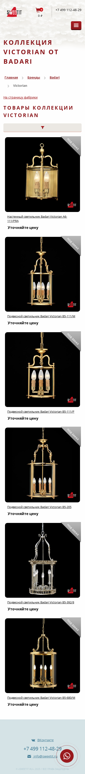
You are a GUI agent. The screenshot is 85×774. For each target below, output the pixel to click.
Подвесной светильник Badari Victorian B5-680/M (41, 698)
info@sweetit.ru (45, 756)
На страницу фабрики (20, 97)
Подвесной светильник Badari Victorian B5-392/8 (40, 602)
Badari (55, 77)
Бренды (33, 77)
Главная (11, 77)
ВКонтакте (45, 740)
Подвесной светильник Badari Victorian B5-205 (39, 507)
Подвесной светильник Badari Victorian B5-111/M (41, 316)
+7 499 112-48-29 (68, 10)
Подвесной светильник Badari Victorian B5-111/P (40, 411)
